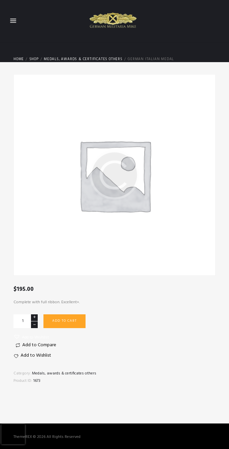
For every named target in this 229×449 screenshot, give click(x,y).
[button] (31, 337)
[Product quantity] (25, 321)
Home (18, 59)
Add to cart (64, 321)
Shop (34, 59)
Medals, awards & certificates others (83, 59)
